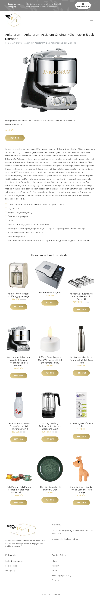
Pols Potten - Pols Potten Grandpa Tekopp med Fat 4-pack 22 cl (19, 490)
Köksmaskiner (35, 120)
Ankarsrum (60, 120)
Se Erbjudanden (83, 5)
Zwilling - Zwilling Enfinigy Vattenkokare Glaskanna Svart (50, 426)
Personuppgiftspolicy (61, 575)
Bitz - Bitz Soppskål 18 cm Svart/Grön (50, 488)
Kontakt (55, 566)
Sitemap (55, 580)
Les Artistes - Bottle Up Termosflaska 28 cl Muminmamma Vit (19, 426)
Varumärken (48, 120)
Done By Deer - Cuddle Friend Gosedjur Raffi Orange (81, 490)
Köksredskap (22, 120)
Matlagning (10, 570)
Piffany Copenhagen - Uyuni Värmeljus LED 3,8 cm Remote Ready (50, 360)
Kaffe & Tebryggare (14, 561)
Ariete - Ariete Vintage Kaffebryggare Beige (19, 295)
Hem (7, 43)
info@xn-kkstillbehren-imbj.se (65, 539)
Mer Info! (14, 138)
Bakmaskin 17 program (50, 292)
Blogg (54, 561)
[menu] (92, 20)
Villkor (55, 570)
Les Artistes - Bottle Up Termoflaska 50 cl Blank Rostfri (81, 360)
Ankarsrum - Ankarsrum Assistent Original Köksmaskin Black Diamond (18, 361)
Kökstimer (70, 120)
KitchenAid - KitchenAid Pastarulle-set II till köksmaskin (81, 296)
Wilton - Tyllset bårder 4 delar (81, 424)
